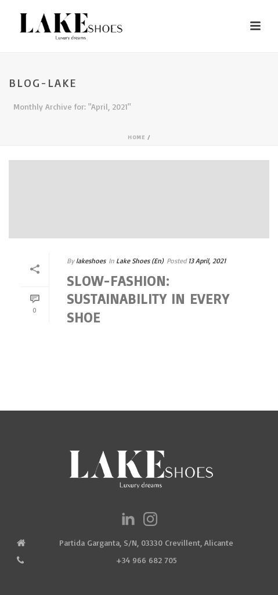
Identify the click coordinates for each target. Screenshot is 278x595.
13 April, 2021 (207, 260)
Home (136, 136)
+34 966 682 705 (146, 560)
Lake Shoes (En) (140, 260)
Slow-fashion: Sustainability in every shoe (148, 298)
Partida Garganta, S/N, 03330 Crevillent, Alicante (146, 542)
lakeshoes (91, 260)
